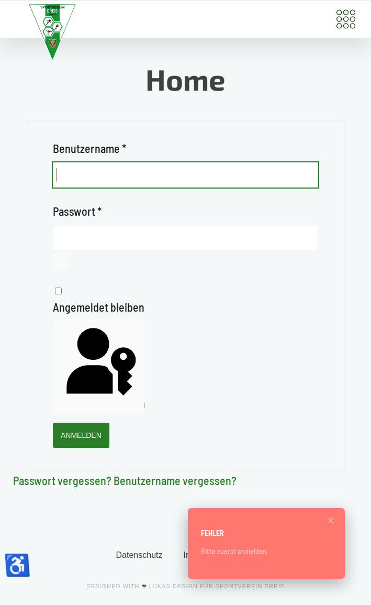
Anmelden (81, 435)
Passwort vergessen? (63, 480)
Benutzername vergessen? (175, 480)
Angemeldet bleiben (98, 307)
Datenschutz (139, 555)
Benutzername (89, 148)
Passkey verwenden (100, 366)
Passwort (77, 211)
